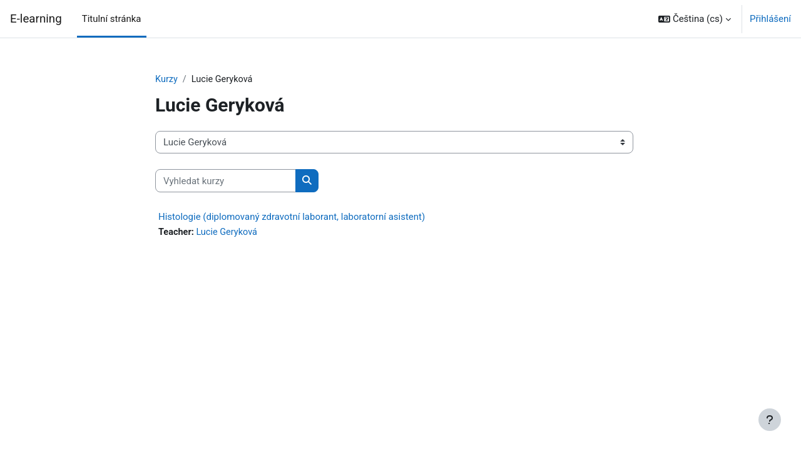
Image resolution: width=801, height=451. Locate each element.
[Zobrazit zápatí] (769, 419)
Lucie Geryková (229, 233)
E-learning (36, 19)
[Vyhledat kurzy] (225, 181)
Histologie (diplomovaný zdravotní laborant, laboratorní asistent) (291, 217)
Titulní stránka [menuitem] (111, 18)
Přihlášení (770, 18)
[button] (694, 19)
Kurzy (166, 79)
